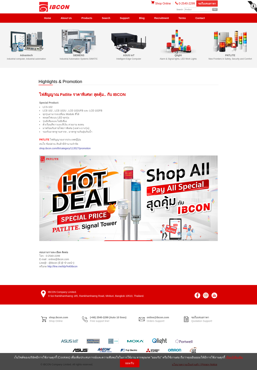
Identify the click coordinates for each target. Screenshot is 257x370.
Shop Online (161, 3)
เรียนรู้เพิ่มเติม (234, 357)
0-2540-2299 (187, 3)
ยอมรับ (129, 363)
